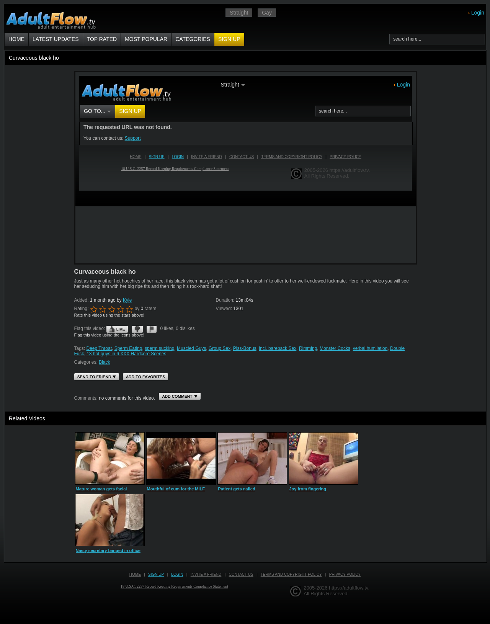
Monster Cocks (335, 348)
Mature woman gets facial (101, 489)
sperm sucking (159, 348)
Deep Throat (99, 348)
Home (16, 39)
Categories (192, 39)
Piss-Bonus (244, 348)
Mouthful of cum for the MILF (176, 489)
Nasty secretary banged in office (108, 550)
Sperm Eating (128, 348)
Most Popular (146, 39)
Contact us (241, 574)
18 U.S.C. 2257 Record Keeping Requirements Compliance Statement (174, 586)
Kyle (127, 300)
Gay (267, 13)
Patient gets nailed (236, 489)
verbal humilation (370, 348)
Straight (239, 13)
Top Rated (102, 39)
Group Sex (219, 348)
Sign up (229, 39)
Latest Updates (56, 39)
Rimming (308, 348)
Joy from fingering (308, 489)
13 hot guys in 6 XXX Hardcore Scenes (126, 353)
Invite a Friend (206, 574)
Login (477, 13)
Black (104, 362)
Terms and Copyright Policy (291, 574)
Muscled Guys (191, 348)
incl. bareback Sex (277, 348)
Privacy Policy (345, 574)
